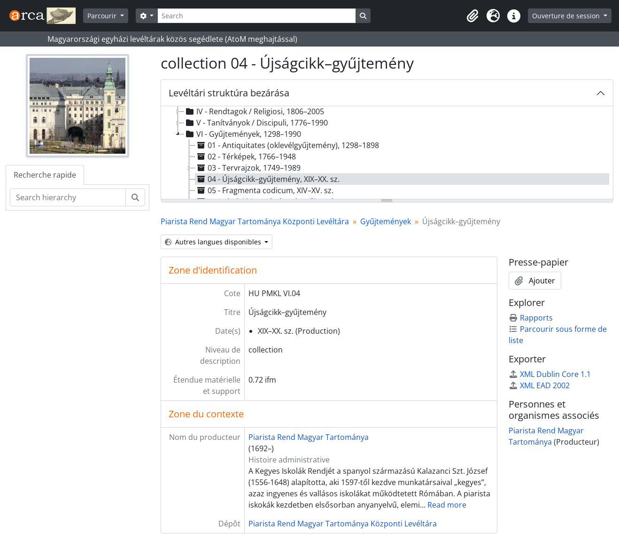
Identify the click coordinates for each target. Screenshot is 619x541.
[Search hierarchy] (68, 197)
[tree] (387, 153)
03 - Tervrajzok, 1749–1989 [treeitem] (248, 167)
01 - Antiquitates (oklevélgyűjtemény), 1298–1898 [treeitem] (287, 145)
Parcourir (102, 15)
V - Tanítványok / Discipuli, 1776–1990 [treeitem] (256, 122)
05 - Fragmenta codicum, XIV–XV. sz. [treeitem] (264, 190)
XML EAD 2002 (539, 385)
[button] (472, 16)
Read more (446, 505)
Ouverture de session (567, 15)
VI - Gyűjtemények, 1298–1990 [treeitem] (242, 134)
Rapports (531, 318)
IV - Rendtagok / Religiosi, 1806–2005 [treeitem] (254, 111)
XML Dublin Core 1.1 (550, 374)
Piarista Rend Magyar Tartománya (308, 437)
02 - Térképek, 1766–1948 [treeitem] (245, 156)
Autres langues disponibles (214, 241)
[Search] (256, 15)
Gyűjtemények (385, 221)
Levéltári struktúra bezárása (229, 92)
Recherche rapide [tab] (45, 175)
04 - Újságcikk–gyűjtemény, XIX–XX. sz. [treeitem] (267, 179)
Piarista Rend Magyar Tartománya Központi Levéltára (255, 221)
